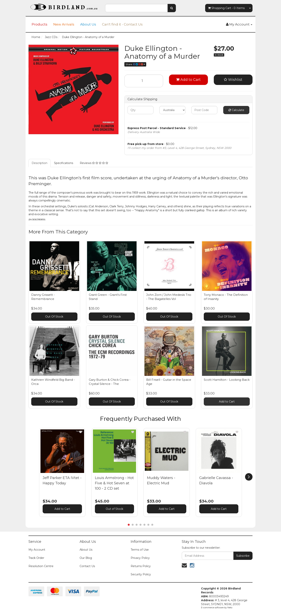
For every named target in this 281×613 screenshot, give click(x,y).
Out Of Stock (54, 316)
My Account (36, 549)
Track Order (36, 558)
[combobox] (136, 8)
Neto (229, 607)
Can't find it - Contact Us (122, 24)
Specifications (63, 163)
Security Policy (141, 574)
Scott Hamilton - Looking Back (227, 380)
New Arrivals (63, 24)
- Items (226, 8)
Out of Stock (114, 509)
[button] (80, 432)
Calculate (236, 110)
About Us (88, 24)
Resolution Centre (40, 566)
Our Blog (86, 558)
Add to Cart (188, 79)
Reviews (94, 163)
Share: (135, 64)
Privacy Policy (140, 558)
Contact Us (87, 566)
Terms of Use (140, 549)
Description (39, 163)
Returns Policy (141, 566)
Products (39, 24)
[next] (249, 477)
